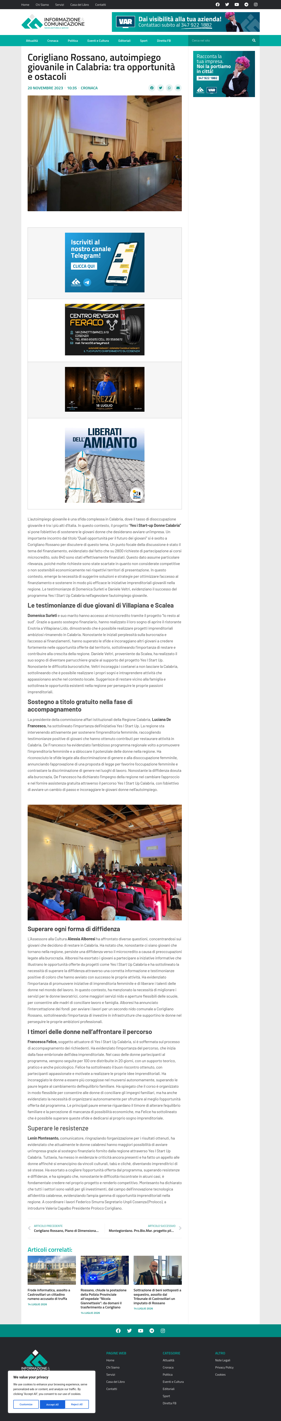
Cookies (220, 1374)
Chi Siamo (42, 4)
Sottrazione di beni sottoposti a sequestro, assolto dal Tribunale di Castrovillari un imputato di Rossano (157, 1296)
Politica (73, 40)
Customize (26, 1404)
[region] (51, 1392)
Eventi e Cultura (98, 40)
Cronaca (52, 40)
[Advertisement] (223, 161)
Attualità (32, 40)
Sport (143, 40)
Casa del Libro (79, 4)
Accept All (77, 1404)
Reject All (52, 1404)
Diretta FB (164, 40)
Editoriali (124, 40)
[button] (151, 87)
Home (25, 4)
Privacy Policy (224, 1367)
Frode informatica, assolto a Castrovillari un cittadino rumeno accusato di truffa (49, 1294)
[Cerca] (254, 40)
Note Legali (222, 1360)
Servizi (59, 4)
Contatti (100, 4)
